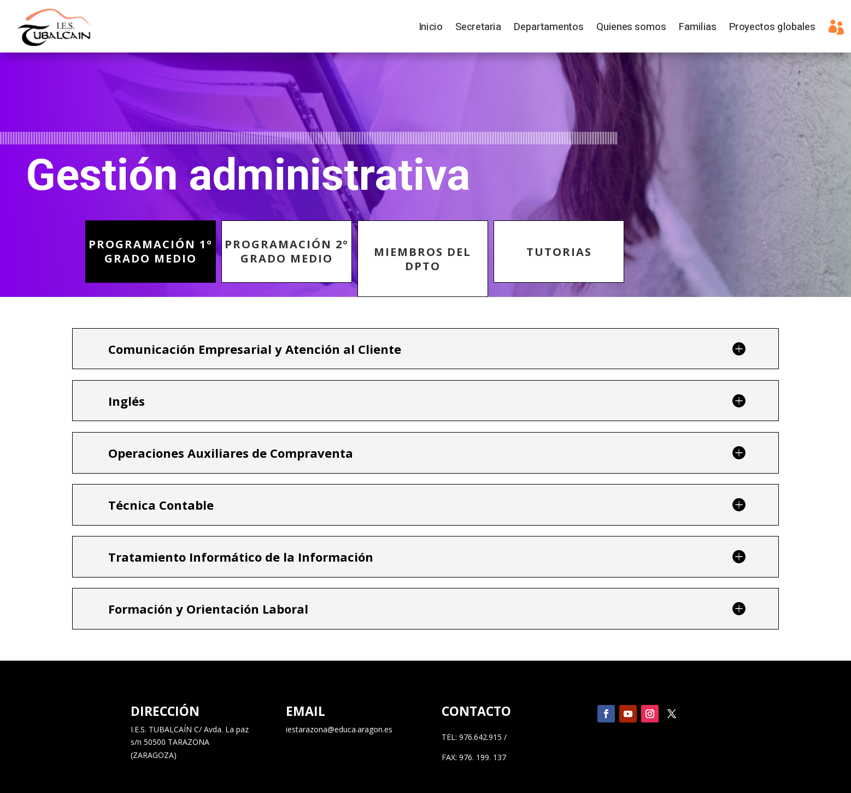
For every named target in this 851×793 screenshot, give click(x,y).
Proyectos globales (772, 28)
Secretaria (478, 28)
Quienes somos (631, 28)
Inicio (430, 28)
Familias (697, 28)
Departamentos (548, 28)
